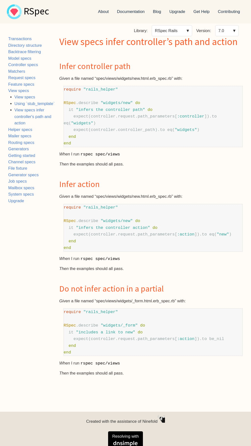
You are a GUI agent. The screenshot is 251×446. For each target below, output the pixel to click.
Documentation (131, 11)
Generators (18, 149)
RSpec (36, 11)
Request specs (22, 77)
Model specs (19, 58)
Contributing (229, 11)
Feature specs (21, 84)
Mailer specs (19, 136)
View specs (18, 90)
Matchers (16, 71)
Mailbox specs (21, 188)
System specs (21, 194)
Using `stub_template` (34, 103)
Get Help (201, 11)
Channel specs (22, 162)
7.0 (221, 30)
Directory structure (25, 45)
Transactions (20, 38)
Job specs (17, 181)
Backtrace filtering (24, 51)
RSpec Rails (166, 30)
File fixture (17, 168)
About (103, 11)
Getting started (21, 155)
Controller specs (23, 64)
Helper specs (20, 129)
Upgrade (177, 11)
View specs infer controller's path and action (32, 116)
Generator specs (23, 175)
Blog (157, 11)
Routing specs (21, 142)
